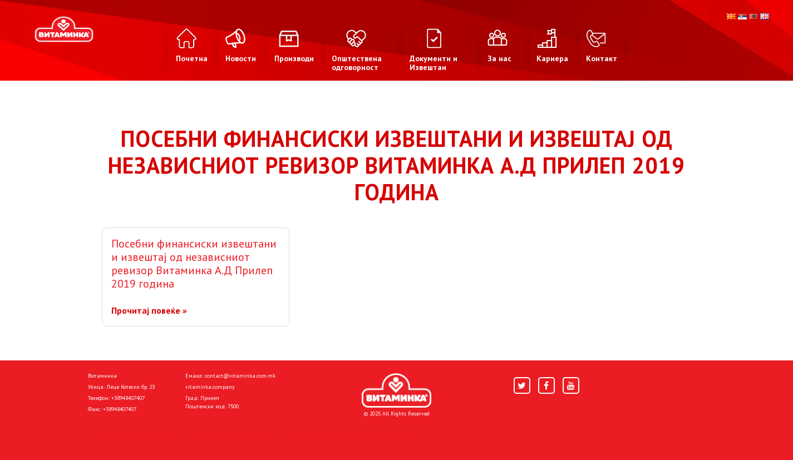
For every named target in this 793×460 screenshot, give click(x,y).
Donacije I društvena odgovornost (352, 433)
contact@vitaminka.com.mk (240, 375)
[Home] (396, 390)
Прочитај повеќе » (149, 310)
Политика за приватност (135, 433)
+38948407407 (128, 398)
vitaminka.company (210, 386)
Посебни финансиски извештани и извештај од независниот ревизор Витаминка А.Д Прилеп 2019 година (194, 263)
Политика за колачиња (235, 433)
